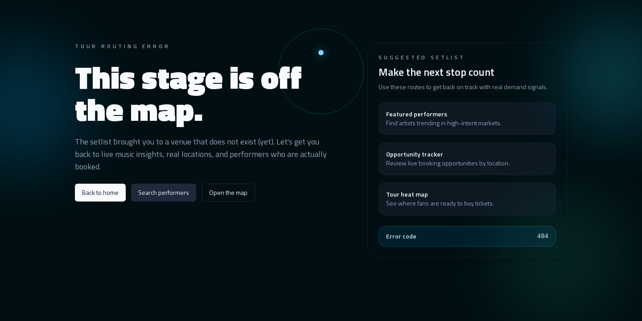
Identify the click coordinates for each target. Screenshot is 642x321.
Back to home (100, 192)
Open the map (228, 192)
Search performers (163, 192)
